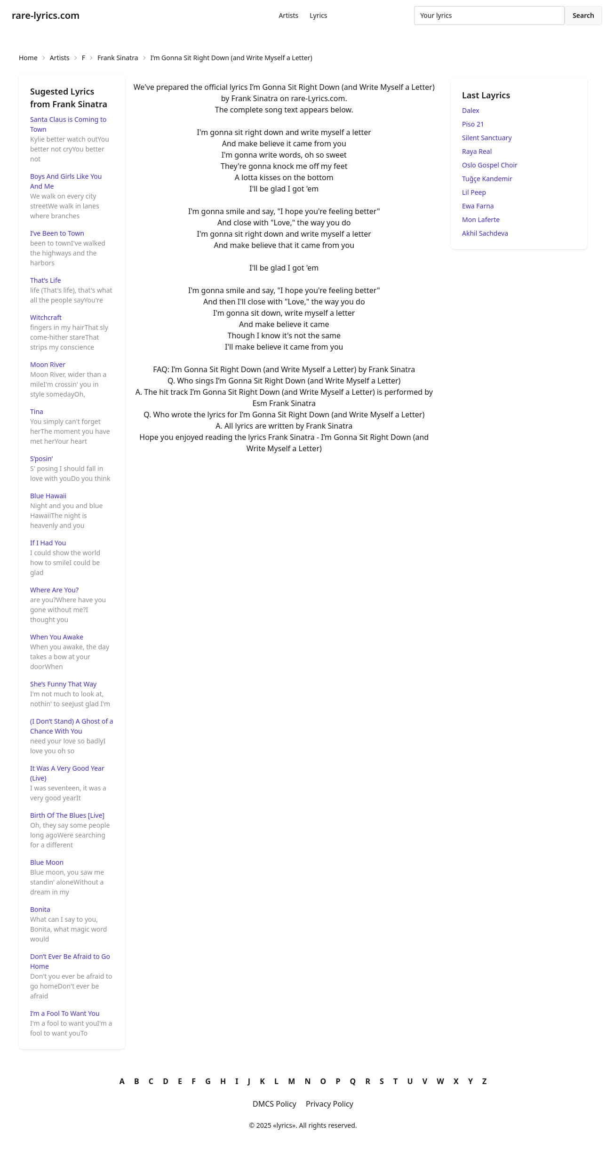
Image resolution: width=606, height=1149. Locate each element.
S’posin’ (41, 458)
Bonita (40, 909)
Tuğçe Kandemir (487, 178)
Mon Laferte (481, 219)
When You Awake (56, 636)
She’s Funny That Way (63, 683)
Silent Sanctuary (487, 137)
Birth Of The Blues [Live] (67, 815)
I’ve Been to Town (57, 233)
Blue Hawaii (48, 495)
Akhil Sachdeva (485, 233)
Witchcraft (46, 317)
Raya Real (477, 151)
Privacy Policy (329, 1104)
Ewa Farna (478, 205)
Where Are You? (54, 589)
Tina (36, 411)
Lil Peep (474, 192)
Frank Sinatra (117, 57)
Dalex (470, 110)
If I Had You (48, 542)
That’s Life (45, 280)
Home (28, 57)
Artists (288, 15)
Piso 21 (473, 124)
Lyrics (318, 15)
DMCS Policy (274, 1104)
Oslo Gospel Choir (490, 164)
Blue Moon (47, 862)
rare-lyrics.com (46, 15)
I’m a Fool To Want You (65, 1013)
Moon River (47, 364)
